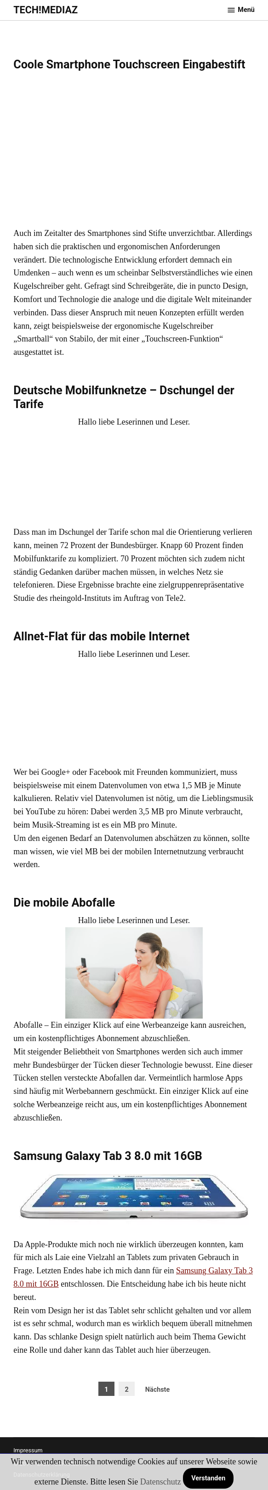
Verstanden (208, 1478)
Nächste (157, 1390)
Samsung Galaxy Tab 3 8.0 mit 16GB (107, 1156)
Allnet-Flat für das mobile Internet (101, 636)
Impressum (27, 1450)
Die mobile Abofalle (64, 902)
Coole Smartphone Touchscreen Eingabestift (129, 64)
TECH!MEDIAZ (45, 10)
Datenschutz (160, 1481)
